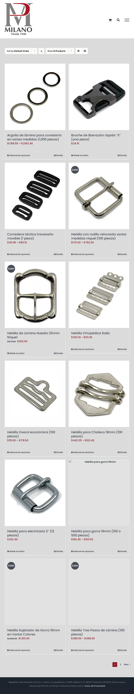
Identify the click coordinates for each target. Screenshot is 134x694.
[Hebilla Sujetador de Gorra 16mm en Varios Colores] (35, 592)
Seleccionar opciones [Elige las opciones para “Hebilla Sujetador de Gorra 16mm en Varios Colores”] (19, 650)
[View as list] (85, 51)
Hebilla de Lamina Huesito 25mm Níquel (33, 335)
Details (59, 155)
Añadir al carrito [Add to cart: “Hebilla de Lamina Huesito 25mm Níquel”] (17, 353)
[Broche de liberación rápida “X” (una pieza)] (99, 97)
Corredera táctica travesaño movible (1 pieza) (30, 236)
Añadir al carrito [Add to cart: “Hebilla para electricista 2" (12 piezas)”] (17, 551)
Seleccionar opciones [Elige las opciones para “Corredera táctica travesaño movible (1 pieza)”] (19, 254)
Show (57, 51)
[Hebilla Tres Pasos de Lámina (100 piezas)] (99, 592)
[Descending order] (41, 51)
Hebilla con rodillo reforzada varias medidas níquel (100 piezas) (98, 236)
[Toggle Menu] (127, 20)
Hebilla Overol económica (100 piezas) (31, 434)
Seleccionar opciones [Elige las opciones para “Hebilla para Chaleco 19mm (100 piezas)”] (83, 452)
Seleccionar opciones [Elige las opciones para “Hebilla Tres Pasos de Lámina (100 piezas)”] (83, 650)
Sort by (18, 51)
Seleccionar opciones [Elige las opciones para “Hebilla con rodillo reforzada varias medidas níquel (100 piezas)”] (83, 254)
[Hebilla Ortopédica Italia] (99, 295)
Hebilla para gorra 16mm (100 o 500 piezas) (96, 533)
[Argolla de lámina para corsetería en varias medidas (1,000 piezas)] (35, 97)
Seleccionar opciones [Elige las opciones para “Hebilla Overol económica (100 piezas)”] (19, 452)
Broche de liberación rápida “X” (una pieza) (96, 137)
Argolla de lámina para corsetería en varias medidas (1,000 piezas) (34, 137)
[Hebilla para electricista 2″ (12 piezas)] (35, 493)
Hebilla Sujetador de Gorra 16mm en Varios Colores (33, 632)
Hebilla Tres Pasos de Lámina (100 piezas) (98, 632)
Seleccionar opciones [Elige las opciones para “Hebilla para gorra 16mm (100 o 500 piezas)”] (83, 551)
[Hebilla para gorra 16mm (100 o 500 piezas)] (99, 493)
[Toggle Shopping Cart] (110, 20)
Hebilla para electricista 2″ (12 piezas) (30, 533)
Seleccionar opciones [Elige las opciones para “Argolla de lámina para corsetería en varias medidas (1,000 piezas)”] (19, 155)
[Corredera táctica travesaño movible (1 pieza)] (35, 196)
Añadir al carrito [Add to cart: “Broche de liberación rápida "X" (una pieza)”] (80, 155)
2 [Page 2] (120, 664)
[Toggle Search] (118, 19)
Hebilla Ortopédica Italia (90, 333)
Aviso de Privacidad (95, 685)
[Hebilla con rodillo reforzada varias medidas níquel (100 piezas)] (99, 196)
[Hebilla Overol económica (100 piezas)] (35, 394)
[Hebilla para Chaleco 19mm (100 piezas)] (99, 394)
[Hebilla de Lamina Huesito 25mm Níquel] (35, 295)
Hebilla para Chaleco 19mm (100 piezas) (96, 434)
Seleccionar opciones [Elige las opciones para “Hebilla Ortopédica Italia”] (83, 349)
